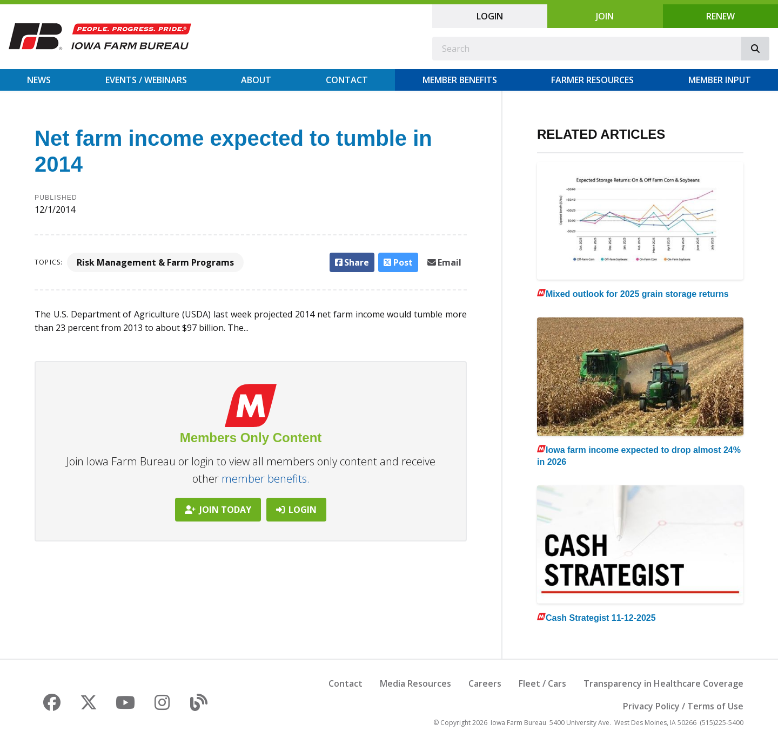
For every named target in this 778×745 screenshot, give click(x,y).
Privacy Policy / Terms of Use (683, 706)
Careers (484, 683)
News (39, 80)
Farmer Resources (592, 80)
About (256, 80)
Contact (347, 80)
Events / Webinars (146, 80)
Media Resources (415, 683)
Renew (720, 16)
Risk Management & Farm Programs (155, 262)
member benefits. (266, 478)
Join (605, 16)
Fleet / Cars (542, 683)
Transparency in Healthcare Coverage (663, 683)
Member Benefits (459, 80)
